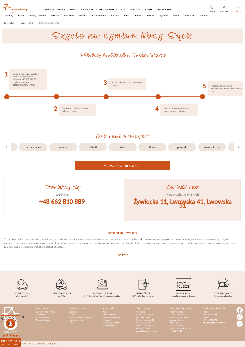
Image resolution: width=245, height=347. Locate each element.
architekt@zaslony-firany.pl (214, 322)
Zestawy (73, 9)
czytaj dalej (122, 254)
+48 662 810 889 (29, 79)
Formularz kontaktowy (111, 317)
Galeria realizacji (109, 314)
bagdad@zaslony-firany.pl (24, 84)
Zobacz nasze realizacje (122, 166)
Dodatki (148, 9)
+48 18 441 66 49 (143, 317)
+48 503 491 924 (176, 331)
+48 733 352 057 (143, 322)
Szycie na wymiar (55, 9)
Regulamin (106, 320)
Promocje (87, 9)
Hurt (70, 322)
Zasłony (123, 147)
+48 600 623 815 (176, 325)
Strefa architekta (106, 9)
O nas (104, 311)
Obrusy (63, 147)
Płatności (72, 314)
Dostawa (72, 311)
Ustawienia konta (42, 320)
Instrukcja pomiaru (76, 320)
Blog (123, 9)
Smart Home (164, 9)
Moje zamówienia (42, 317)
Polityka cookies (109, 325)
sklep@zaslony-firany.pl (179, 317)
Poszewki (182, 147)
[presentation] (6, 146)
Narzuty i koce (33, 147)
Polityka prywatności (110, 322)
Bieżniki (93, 147)
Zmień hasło (40, 314)
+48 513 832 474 (176, 314)
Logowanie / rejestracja (45, 311)
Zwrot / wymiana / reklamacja (81, 317)
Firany (152, 147)
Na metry (134, 9)
